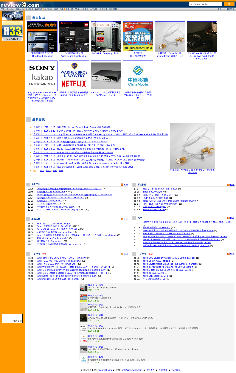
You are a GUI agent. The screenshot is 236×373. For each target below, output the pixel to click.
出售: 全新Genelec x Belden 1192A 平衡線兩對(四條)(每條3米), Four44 (72, 273)
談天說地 (48, 9)
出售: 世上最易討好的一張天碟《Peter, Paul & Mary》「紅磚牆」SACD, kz (73, 267)
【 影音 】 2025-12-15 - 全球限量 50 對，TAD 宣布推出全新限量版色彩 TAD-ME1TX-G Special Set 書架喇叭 (86, 156)
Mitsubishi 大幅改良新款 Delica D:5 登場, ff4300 (166, 233)
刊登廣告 (150, 370)
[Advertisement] (130, 107)
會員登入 (221, 9)
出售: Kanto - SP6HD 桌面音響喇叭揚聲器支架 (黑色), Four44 (67, 276)
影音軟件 (29, 9)
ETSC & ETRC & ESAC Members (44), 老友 (59, 209)
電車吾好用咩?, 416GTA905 (156, 227)
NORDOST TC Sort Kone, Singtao (54, 223)
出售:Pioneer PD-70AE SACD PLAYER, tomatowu (62, 258)
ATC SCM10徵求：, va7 (155, 279)
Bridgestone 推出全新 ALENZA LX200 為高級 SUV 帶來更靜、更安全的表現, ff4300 (185, 236)
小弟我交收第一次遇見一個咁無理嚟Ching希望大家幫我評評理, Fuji (69, 188)
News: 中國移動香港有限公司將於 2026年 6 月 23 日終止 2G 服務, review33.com (77, 235)
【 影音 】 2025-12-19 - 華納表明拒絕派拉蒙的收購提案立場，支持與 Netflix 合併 (73, 138)
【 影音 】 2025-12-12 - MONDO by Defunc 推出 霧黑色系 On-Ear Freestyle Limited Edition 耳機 (81, 163)
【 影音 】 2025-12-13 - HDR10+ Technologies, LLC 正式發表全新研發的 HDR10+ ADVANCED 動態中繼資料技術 (89, 160)
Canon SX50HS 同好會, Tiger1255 (54, 226)
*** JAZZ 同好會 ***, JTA (49, 203)
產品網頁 (94, 9)
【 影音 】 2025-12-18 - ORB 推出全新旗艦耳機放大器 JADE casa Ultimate (70, 141)
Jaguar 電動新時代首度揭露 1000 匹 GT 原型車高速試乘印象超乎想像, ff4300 (181, 239)
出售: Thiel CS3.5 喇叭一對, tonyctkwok (56, 264)
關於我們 (113, 9)
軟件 (48, 170)
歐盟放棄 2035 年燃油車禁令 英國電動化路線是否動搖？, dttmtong (176, 245)
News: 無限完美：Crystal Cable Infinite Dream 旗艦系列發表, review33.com (74, 194)
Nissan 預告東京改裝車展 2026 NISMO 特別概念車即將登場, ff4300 (177, 242)
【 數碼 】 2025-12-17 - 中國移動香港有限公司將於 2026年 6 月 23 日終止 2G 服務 (74, 145)
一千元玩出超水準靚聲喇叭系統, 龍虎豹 (56, 206)
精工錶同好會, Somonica (49, 241)
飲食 (67, 9)
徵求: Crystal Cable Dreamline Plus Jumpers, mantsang (171, 264)
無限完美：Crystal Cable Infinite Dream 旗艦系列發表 (192, 170)
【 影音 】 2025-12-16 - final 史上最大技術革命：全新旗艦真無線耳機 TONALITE (73, 152)
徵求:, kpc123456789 (153, 273)
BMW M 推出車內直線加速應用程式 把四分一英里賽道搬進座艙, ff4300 (178, 230)
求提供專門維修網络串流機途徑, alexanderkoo (59, 244)
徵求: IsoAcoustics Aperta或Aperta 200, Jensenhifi (168, 267)
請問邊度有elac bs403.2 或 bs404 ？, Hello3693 (60, 197)
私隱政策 (176, 370)
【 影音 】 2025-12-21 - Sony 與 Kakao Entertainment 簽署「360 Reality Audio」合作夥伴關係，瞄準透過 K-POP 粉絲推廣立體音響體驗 (100, 134)
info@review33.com (132, 370)
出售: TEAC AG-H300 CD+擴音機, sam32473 (59, 261)
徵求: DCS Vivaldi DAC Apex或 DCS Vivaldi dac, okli (169, 258)
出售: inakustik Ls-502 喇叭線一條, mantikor (58, 279)
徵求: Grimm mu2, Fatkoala (156, 261)
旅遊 (56, 9)
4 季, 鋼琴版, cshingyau (154, 206)
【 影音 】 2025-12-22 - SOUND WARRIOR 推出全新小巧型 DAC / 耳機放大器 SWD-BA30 (78, 131)
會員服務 (103, 9)
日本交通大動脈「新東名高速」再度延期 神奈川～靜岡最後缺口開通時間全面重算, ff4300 (187, 222)
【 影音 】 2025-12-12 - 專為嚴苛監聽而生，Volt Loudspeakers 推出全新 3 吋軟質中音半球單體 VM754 (84, 167)
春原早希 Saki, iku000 (154, 209)
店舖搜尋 (84, 9)
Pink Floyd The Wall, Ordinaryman (160, 204)
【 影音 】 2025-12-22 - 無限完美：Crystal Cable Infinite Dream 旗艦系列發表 (71, 127)
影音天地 (20, 9)
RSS (126, 184)
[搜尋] (205, 4)
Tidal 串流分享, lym (152, 192)
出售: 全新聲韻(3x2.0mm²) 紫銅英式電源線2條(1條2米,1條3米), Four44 (71, 270)
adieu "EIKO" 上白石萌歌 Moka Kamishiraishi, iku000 (169, 201)
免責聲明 (163, 370)
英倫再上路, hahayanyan (49, 200)
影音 (42, 170)
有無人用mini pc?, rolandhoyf (51, 238)
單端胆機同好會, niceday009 (51, 191)
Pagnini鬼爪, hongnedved (155, 198)
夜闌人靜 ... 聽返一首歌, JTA (157, 195)
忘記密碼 (230, 9)
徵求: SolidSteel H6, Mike (155, 276)
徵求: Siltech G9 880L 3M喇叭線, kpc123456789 (167, 270)
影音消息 (10, 9)
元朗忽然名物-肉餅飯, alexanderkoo (54, 232)
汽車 (62, 9)
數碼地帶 (39, 9)
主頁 (3, 9)
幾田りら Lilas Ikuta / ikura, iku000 (160, 189)
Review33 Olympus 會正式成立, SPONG (57, 229)
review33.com (105, 370)
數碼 (55, 170)
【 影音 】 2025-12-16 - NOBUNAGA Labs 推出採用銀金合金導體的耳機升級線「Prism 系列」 (79, 149)
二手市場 (75, 9)
